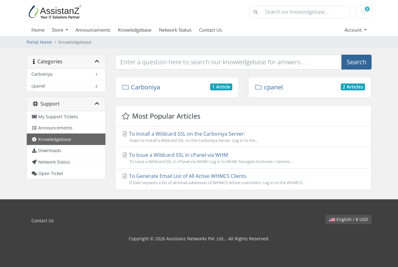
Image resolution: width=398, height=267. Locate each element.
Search (356, 62)
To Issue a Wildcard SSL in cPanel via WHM (243, 158)
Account (354, 30)
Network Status (175, 30)
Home (37, 30)
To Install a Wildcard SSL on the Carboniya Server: (243, 136)
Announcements (93, 30)
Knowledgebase (134, 30)
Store (58, 30)
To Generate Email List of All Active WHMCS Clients (243, 179)
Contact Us (210, 30)
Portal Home (39, 42)
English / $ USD (348, 219)
